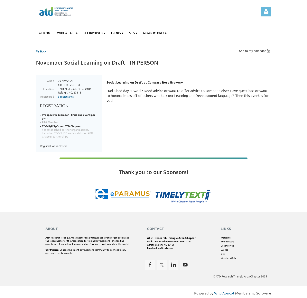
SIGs (223, 253)
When (50, 80)
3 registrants (66, 96)
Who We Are (227, 241)
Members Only (228, 257)
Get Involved (227, 245)
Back (43, 51)
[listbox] (255, 51)
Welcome (226, 237)
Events (224, 249)
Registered (47, 96)
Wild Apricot (224, 293)
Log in (266, 11)
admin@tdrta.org (163, 247)
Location (48, 89)
